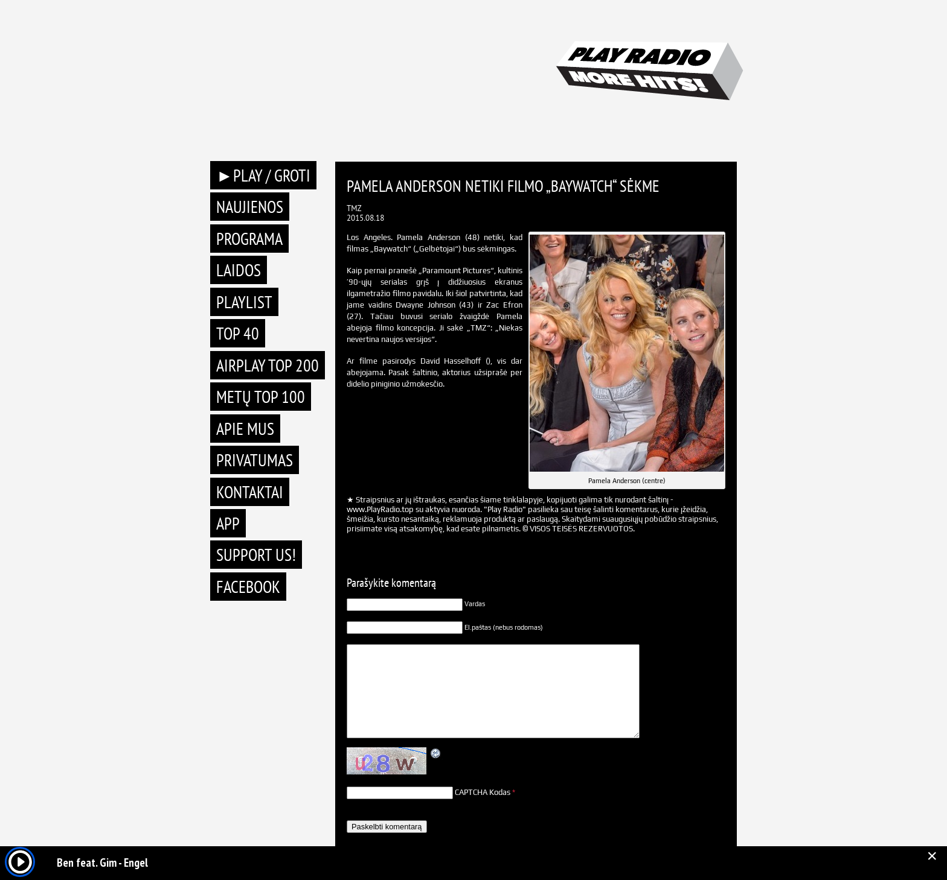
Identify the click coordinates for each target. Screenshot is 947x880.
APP (228, 523)
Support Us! (256, 554)
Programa (249, 238)
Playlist (244, 302)
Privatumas (254, 460)
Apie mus (245, 428)
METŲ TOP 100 (260, 396)
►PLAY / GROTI (263, 175)
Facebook (248, 586)
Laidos (238, 270)
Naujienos (249, 206)
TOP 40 (237, 333)
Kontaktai (249, 492)
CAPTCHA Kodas (482, 792)
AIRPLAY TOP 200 (267, 365)
